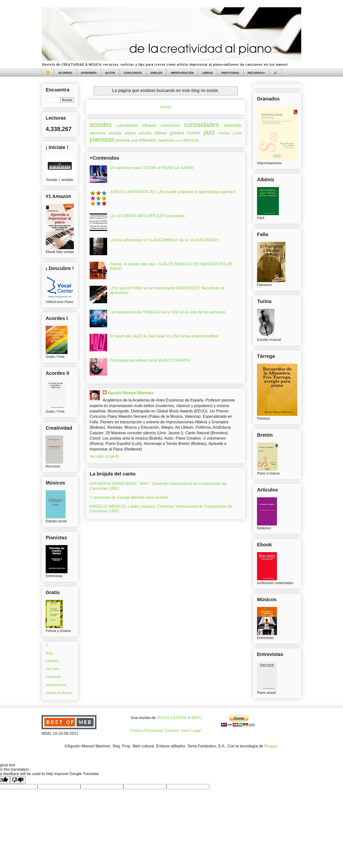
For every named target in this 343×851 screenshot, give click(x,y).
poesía (123, 140)
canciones (127, 125)
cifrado (149, 125)
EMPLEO (156, 72)
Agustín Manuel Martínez (130, 393)
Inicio (165, 106)
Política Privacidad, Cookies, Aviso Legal (166, 730)
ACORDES (65, 72)
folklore (160, 133)
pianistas (102, 139)
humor (193, 132)
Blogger (270, 746)
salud (179, 140)
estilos (130, 133)
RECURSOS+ (256, 72)
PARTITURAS (230, 72)
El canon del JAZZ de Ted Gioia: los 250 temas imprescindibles (164, 336)
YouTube (52, 669)
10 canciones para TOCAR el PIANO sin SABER (152, 168)
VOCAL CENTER (172, 718)
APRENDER (89, 72)
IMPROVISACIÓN (182, 72)
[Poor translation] (18, 780)
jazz (209, 132)
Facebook (53, 677)
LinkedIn (52, 661)
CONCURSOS (133, 72)
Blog (49, 653)
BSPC (196, 718)
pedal (237, 133)
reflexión (147, 140)
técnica (191, 140)
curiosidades (201, 124)
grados (177, 132)
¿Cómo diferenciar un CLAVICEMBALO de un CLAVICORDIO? (164, 240)
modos (224, 133)
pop (134, 140)
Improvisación (56, 685)
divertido (232, 125)
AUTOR (110, 72)
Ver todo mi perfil (104, 456)
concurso (170, 125)
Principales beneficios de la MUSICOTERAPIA (150, 360)
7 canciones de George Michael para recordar (129, 497)
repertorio (166, 140)
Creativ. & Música (59, 693)
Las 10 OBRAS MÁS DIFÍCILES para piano (147, 216)
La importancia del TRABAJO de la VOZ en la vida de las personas (167, 312)
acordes (101, 124)
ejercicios (98, 133)
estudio (145, 133)
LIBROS (207, 72)
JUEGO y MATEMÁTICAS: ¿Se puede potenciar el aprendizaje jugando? (173, 192)
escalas (115, 133)
